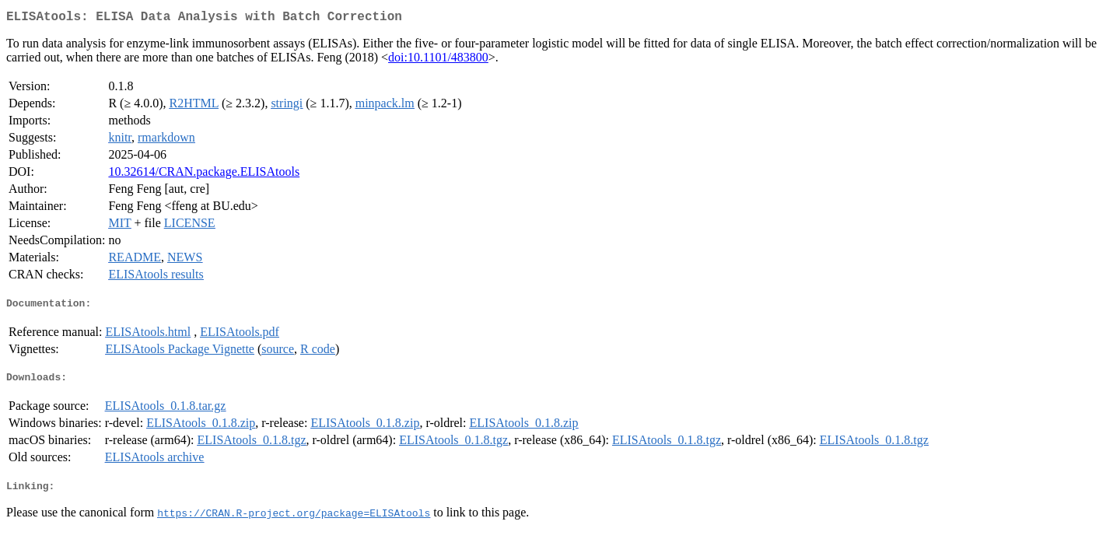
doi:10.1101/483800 (438, 60)
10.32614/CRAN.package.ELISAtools (203, 174)
